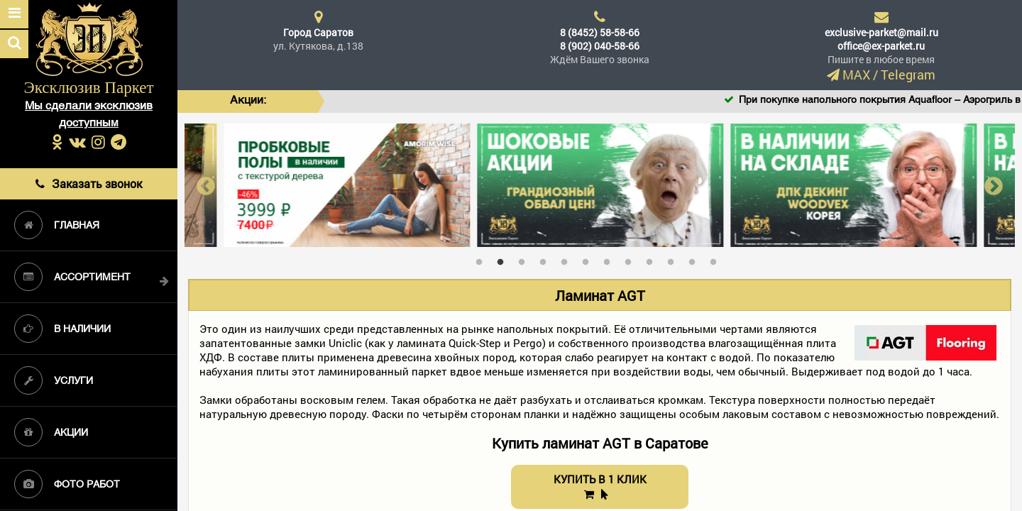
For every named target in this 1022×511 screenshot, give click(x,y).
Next (993, 184)
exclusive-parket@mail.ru (881, 32)
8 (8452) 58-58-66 (599, 32)
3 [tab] (525, 259)
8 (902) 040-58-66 (599, 46)
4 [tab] (546, 259)
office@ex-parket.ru (881, 46)
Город (318, 32)
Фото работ (67, 484)
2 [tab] (504, 259)
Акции (51, 432)
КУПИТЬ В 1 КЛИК (600, 486)
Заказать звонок (88, 183)
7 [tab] (610, 259)
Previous (205, 184)
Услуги (53, 380)
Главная (56, 225)
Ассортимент (72, 277)
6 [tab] (589, 259)
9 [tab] (653, 259)
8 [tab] (632, 259)
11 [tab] (695, 259)
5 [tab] (568, 259)
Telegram (908, 74)
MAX (856, 74)
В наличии (62, 328)
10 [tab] (674, 259)
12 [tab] (717, 259)
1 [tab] (483, 259)
